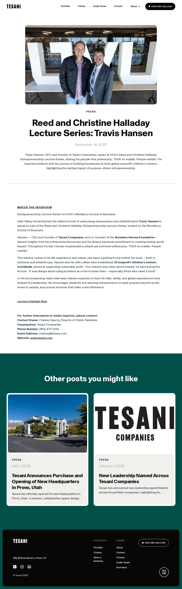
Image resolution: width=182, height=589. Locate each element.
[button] (135, 6)
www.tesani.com (41, 338)
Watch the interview (34, 207)
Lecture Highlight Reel (32, 301)
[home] (14, 6)
